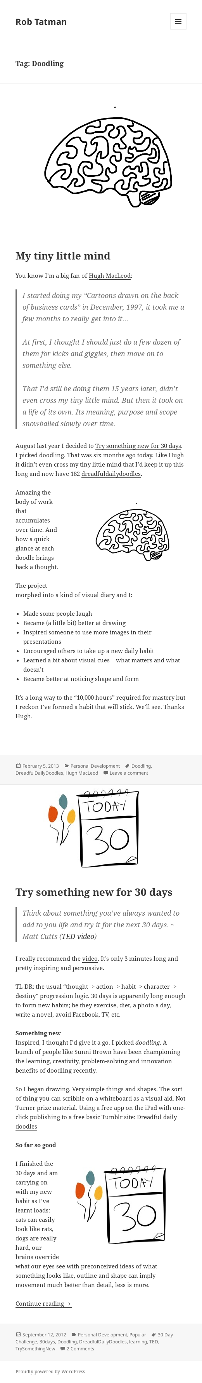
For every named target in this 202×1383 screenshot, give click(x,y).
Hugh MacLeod (110, 275)
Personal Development (95, 766)
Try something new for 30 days (138, 445)
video (90, 958)
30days (47, 1341)
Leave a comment (129, 773)
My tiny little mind (63, 256)
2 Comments (80, 1348)
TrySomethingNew (35, 1348)
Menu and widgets (178, 29)
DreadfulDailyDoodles (39, 773)
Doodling (141, 766)
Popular (137, 1334)
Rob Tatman (41, 21)
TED (153, 1341)
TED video (78, 936)
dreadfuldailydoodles (111, 473)
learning (138, 1341)
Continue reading (44, 1303)
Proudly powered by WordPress (50, 1371)
